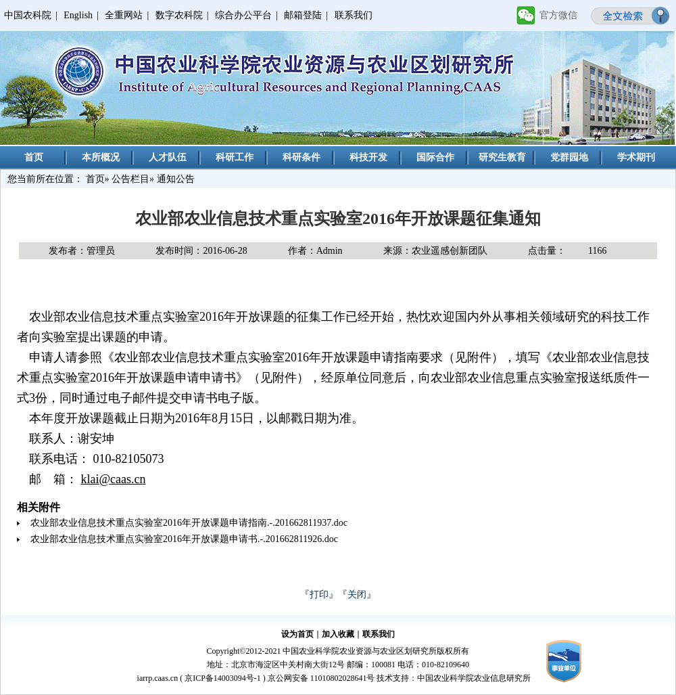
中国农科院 (27, 15)
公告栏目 (130, 179)
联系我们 (353, 15)
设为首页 (297, 634)
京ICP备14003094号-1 (223, 678)
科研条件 (301, 157)
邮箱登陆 (303, 15)
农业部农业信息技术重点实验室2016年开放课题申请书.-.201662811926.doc (184, 539)
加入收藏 (338, 634)
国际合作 (435, 157)
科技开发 (368, 157)
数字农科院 (179, 15)
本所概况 (101, 157)
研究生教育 (502, 157)
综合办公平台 (243, 15)
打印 (319, 594)
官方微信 (558, 15)
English (78, 15)
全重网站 (124, 15)
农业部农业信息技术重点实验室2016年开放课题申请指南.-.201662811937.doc (188, 523)
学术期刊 (636, 157)
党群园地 (569, 157)
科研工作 (235, 157)
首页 (33, 157)
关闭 (356, 594)
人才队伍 (168, 157)
